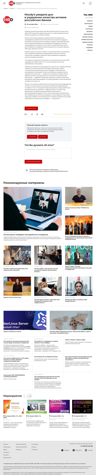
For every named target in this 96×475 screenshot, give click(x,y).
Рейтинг (90, 50)
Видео (91, 26)
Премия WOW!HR (87, 37)
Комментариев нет (32, 27)
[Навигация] (4, 3)
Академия (89, 47)
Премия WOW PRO (87, 39)
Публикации (88, 23)
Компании (89, 29)
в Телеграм (32, 136)
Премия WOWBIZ (87, 42)
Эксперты (89, 31)
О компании (35, 444)
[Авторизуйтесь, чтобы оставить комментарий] (48, 153)
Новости (90, 21)
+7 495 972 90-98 (86, 446)
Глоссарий (34, 449)
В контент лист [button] (31, 108)
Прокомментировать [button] (33, 161)
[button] (90, 3)
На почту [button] (43, 136)
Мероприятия (88, 34)
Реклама (90, 45)
